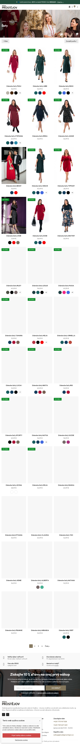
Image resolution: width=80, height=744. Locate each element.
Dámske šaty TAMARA (14, 336)
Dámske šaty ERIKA (39, 136)
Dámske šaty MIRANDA (40, 630)
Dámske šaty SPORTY (14, 435)
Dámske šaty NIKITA (40, 385)
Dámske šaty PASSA (66, 286)
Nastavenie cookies (21, 740)
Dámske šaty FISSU (14, 86)
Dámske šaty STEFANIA (14, 136)
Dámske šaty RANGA (66, 485)
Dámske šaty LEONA (14, 485)
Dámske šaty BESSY (13, 186)
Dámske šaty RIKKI (66, 86)
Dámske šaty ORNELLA (66, 336)
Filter (6, 41)
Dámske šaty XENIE (13, 580)
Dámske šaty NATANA (66, 580)
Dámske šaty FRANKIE (13, 630)
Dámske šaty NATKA (40, 435)
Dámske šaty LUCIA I (14, 385)
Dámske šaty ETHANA (13, 535)
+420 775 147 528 (60, 721)
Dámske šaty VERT (66, 630)
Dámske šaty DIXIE (40, 236)
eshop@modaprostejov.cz (64, 735)
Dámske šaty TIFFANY (66, 186)
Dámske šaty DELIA (40, 485)
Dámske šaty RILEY (13, 286)
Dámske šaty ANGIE (66, 136)
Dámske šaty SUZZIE (66, 435)
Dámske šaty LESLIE (40, 286)
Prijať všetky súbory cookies (21, 735)
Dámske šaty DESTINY (66, 236)
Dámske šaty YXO (66, 535)
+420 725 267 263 (60, 725)
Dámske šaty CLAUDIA (40, 535)
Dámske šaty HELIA (39, 336)
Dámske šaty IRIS (66, 385)
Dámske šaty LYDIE (13, 236)
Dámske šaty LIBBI (40, 86)
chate (56, 665)
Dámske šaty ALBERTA (40, 580)
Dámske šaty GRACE (40, 186)
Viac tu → (60, 2)
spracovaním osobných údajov (47, 693)
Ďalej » (47, 646)
